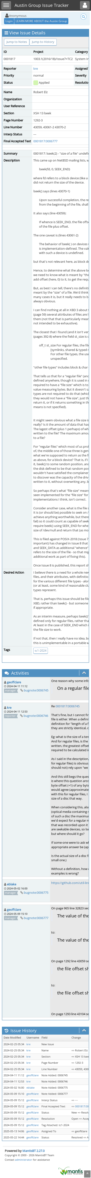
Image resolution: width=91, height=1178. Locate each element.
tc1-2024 (40, 651)
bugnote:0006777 (36, 918)
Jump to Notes (16, 42)
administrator (23, 1159)
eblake (11, 884)
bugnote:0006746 (36, 715)
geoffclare (14, 682)
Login (9, 21)
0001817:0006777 (45, 141)
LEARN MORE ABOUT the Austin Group (41, 21)
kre (35, 68)
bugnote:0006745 (36, 690)
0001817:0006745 (68, 706)
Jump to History (43, 42)
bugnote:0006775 (36, 892)
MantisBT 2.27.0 (33, 1151)
